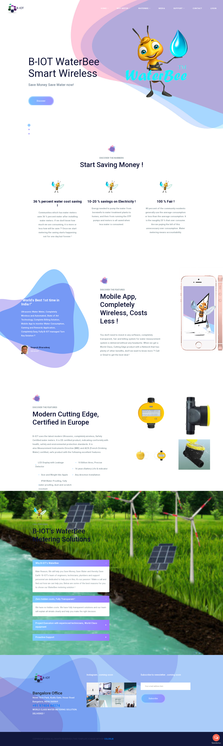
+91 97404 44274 (46, 706)
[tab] (71, 563)
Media (162, 8)
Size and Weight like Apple (54, 475)
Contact (197, 8)
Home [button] (104, 8)
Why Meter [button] (123, 8)
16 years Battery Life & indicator (91, 468)
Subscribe (153, 698)
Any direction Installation (87, 475)
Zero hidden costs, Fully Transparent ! (71, 599)
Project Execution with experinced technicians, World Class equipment (71, 625)
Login (213, 8)
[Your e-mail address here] (165, 686)
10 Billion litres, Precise (90, 462)
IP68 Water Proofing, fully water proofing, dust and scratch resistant (55, 485)
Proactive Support (71, 637)
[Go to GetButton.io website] (216, 743)
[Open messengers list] (216, 737)
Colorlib (108, 739)
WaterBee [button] (143, 8)
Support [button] (178, 8)
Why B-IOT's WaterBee (71, 563)
